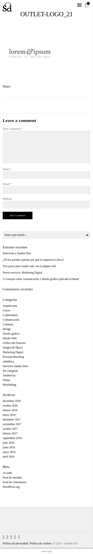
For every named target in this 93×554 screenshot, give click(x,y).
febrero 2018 (10, 410)
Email (7, 183)
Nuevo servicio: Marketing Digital (22, 272)
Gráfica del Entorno (14, 342)
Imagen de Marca (13, 347)
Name (7, 169)
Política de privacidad (15, 543)
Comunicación (11, 319)
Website (7, 198)
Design (7, 328)
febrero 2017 (10, 433)
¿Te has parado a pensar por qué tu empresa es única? (33, 259)
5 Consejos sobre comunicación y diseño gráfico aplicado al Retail (41, 278)
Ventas (6, 380)
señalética (8, 361)
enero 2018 (9, 414)
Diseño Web (10, 338)
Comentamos (10, 315)
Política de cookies (40, 543)
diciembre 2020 (12, 400)
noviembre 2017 (12, 424)
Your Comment (12, 128)
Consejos (8, 324)
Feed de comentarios (14, 482)
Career (6, 310)
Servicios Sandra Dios (15, 366)
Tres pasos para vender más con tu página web (29, 266)
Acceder (7, 472)
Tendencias (9, 375)
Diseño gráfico (11, 333)
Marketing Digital (13, 352)
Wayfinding (9, 384)
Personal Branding (13, 356)
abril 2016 (8, 456)
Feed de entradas (12, 477)
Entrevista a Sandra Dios (17, 253)
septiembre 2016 (12, 438)
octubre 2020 (10, 405)
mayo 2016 (9, 451)
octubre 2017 (10, 428)
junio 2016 (9, 447)
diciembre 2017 (12, 419)
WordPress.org (11, 486)
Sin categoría (10, 370)
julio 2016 (8, 442)
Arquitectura (10, 305)
